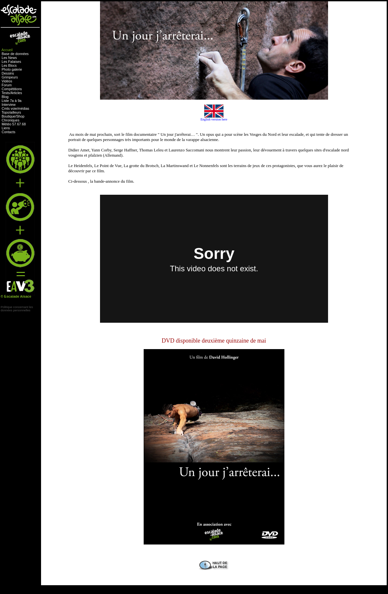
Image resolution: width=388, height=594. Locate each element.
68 (24, 124)
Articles (16, 93)
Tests (6, 93)
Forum (7, 85)
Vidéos (7, 81)
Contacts (8, 132)
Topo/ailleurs (11, 112)
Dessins (8, 73)
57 (14, 124)
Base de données (15, 54)
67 (19, 124)
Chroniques (11, 120)
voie (14, 108)
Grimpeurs (10, 77)
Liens (6, 128)
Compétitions (12, 89)
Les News (9, 58)
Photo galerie (12, 69)
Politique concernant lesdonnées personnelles (17, 308)
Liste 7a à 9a (12, 101)
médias (23, 108)
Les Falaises (11, 62)
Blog (5, 97)
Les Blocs (9, 65)
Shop (20, 116)
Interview (9, 104)
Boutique (8, 116)
